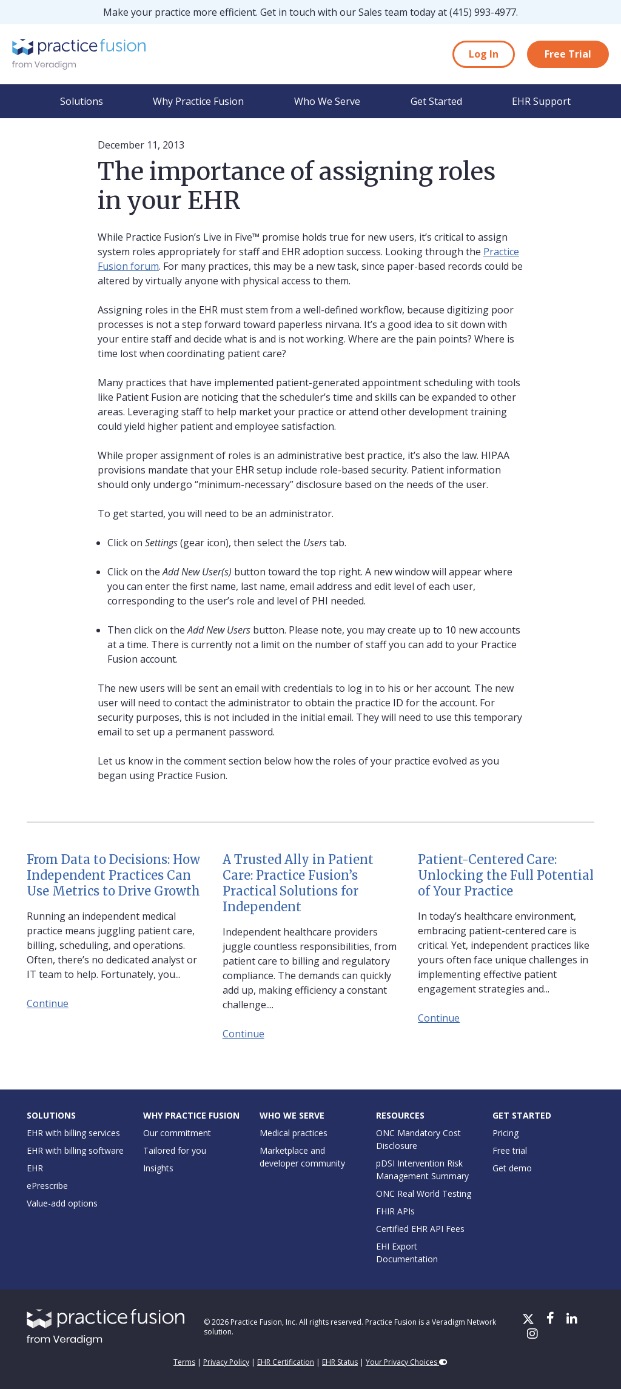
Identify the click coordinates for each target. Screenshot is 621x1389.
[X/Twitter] (529, 1320)
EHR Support (541, 101)
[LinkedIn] (571, 1320)
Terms (184, 1362)
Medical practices (293, 1133)
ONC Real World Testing (423, 1193)
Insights (158, 1168)
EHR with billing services (73, 1133)
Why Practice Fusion (198, 101)
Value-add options (62, 1203)
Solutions (81, 101)
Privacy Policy (226, 1362)
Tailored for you (174, 1150)
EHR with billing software (75, 1150)
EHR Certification (285, 1362)
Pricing (505, 1133)
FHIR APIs (395, 1211)
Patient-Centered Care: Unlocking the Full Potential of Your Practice (506, 875)
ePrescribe (47, 1185)
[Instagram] (532, 1334)
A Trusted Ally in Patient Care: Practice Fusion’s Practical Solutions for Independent (298, 883)
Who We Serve (327, 101)
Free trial (509, 1150)
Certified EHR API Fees (420, 1228)
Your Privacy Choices (407, 1362)
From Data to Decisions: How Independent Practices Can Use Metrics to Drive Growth (113, 875)
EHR (35, 1168)
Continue (48, 1003)
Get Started (436, 101)
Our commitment (177, 1133)
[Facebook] (551, 1320)
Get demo (512, 1168)
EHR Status (340, 1362)
